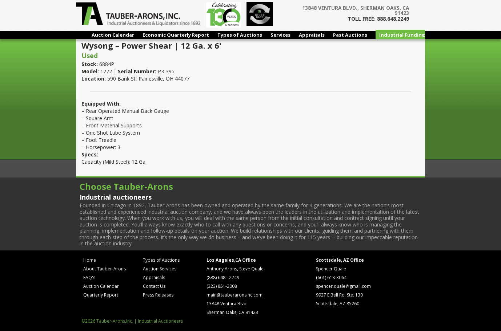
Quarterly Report (100, 295)
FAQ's (89, 277)
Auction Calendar (113, 35)
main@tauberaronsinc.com (234, 295)
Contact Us (154, 286)
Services (280, 35)
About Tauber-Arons (104, 269)
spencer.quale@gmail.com (343, 286)
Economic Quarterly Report (176, 35)
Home (89, 260)
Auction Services (159, 269)
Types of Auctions (239, 35)
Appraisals (312, 35)
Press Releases (158, 295)
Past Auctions (350, 35)
